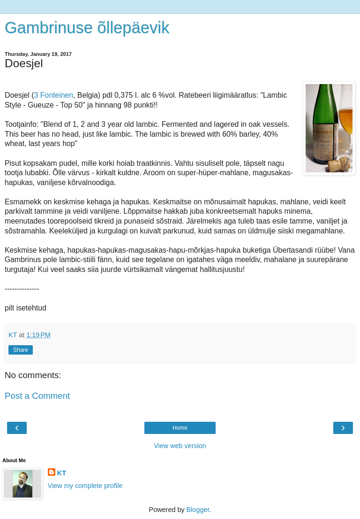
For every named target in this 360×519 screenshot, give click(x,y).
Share (20, 350)
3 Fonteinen (53, 95)
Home (180, 428)
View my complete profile (85, 485)
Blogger (198, 509)
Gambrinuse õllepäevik (87, 28)
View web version (180, 445)
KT (61, 473)
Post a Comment (37, 396)
